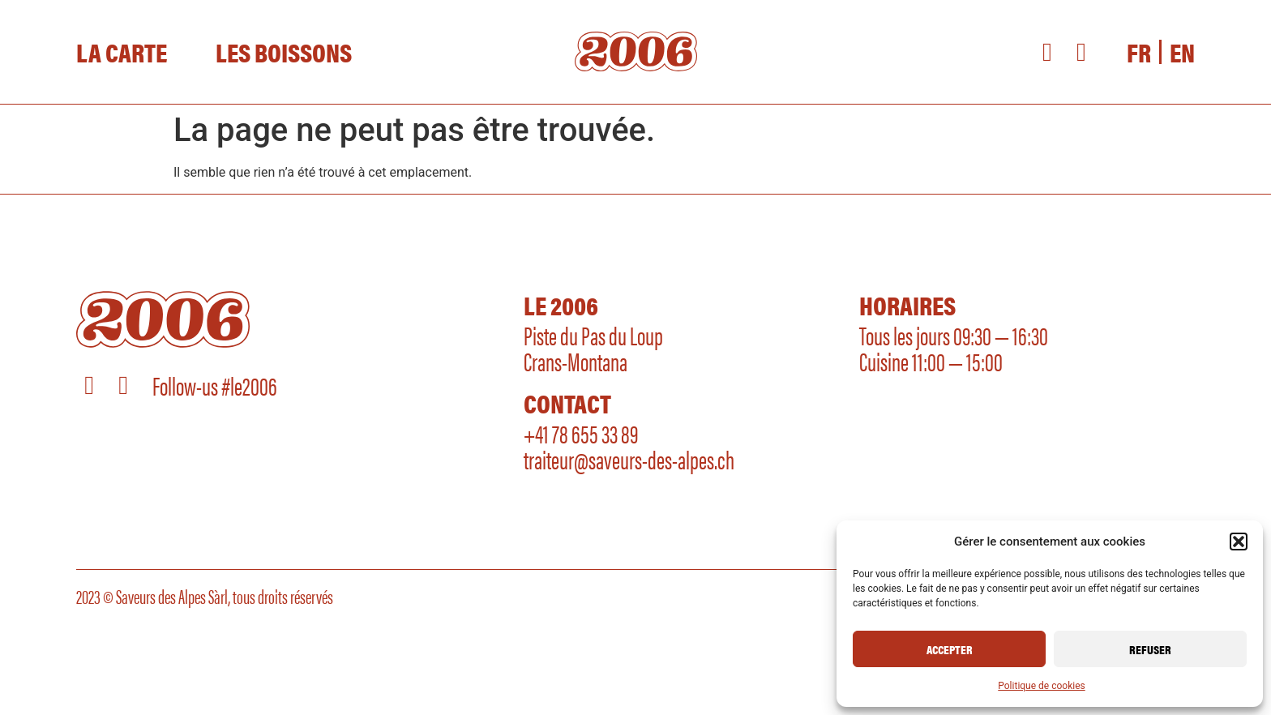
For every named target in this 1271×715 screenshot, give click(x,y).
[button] (1238, 541)
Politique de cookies (1041, 685)
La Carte (121, 52)
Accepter (950, 648)
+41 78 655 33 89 (581, 432)
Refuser (1150, 648)
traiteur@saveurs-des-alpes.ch (629, 458)
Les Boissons (284, 52)
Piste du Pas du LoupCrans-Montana (593, 347)
